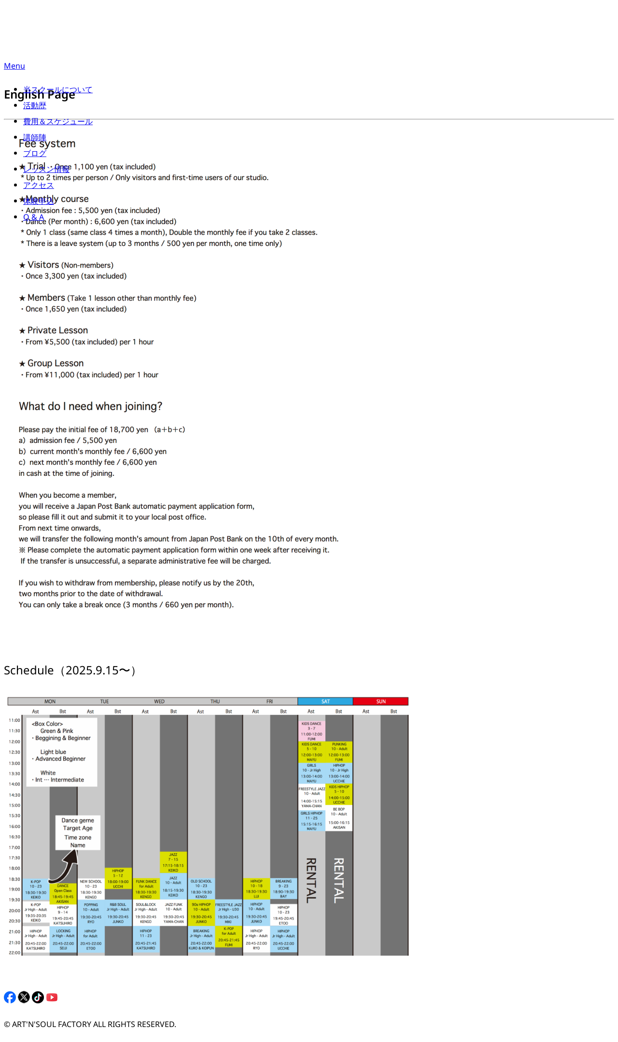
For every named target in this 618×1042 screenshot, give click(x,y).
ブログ (34, 155)
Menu (14, 68)
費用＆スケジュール (58, 123)
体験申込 (38, 203)
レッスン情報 (46, 171)
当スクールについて (58, 92)
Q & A (33, 219)
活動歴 (34, 107)
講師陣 (34, 139)
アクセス (38, 187)
